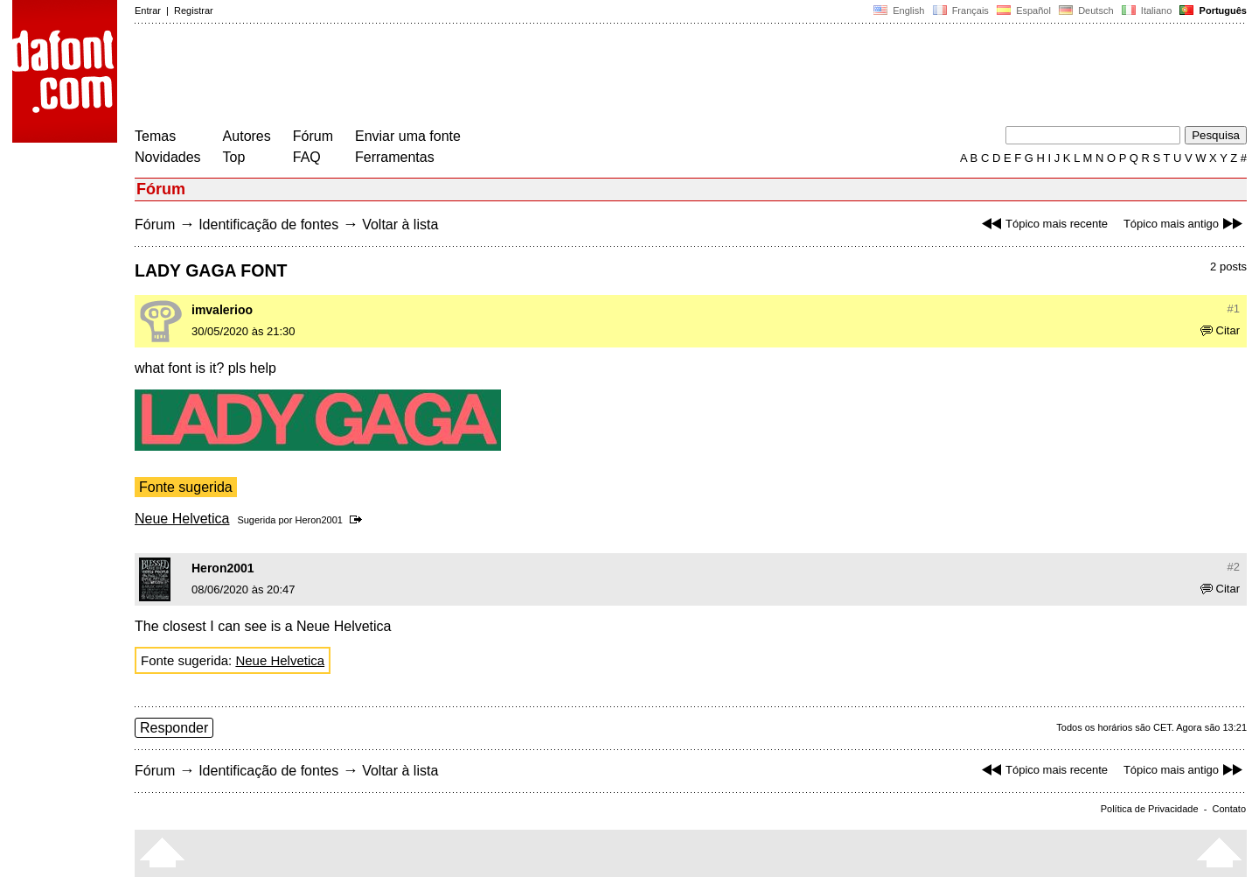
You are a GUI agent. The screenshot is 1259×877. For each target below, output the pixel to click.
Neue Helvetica (182, 518)
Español (1024, 10)
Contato (1229, 808)
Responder (174, 727)
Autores (247, 136)
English (899, 10)
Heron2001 (318, 520)
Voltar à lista (400, 224)
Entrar (148, 10)
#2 (1234, 566)
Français (960, 10)
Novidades (168, 157)
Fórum (313, 136)
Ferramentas (395, 157)
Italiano (1147, 10)
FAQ (307, 157)
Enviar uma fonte (408, 136)
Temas (155, 136)
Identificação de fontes (268, 224)
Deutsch (1086, 10)
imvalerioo (222, 310)
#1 (1234, 308)
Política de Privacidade (1150, 808)
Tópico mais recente (1042, 223)
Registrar (193, 10)
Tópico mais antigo (1185, 223)
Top (234, 157)
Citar (1220, 330)
